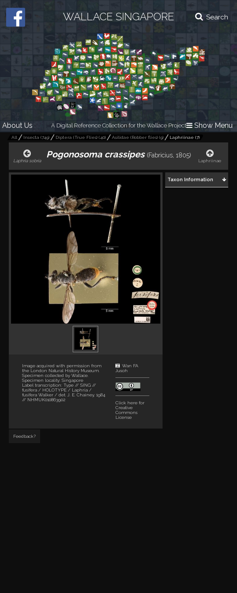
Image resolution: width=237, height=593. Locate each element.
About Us (17, 125)
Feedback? (24, 436)
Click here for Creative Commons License (129, 410)
